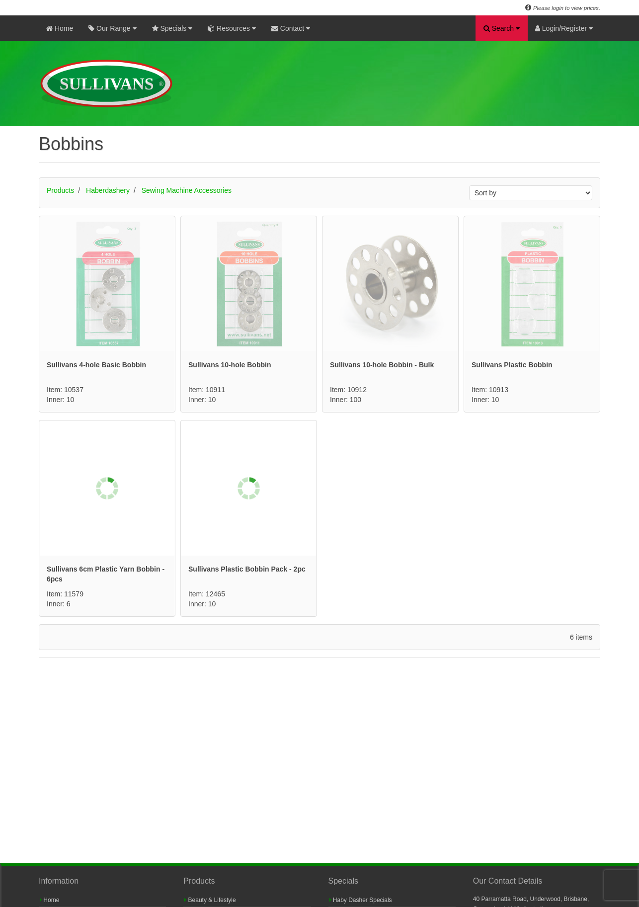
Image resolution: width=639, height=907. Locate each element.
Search (501, 28)
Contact (290, 28)
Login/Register (564, 28)
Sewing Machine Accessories (187, 190)
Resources (232, 28)
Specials (172, 28)
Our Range (112, 28)
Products (60, 190)
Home (59, 28)
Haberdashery (108, 190)
